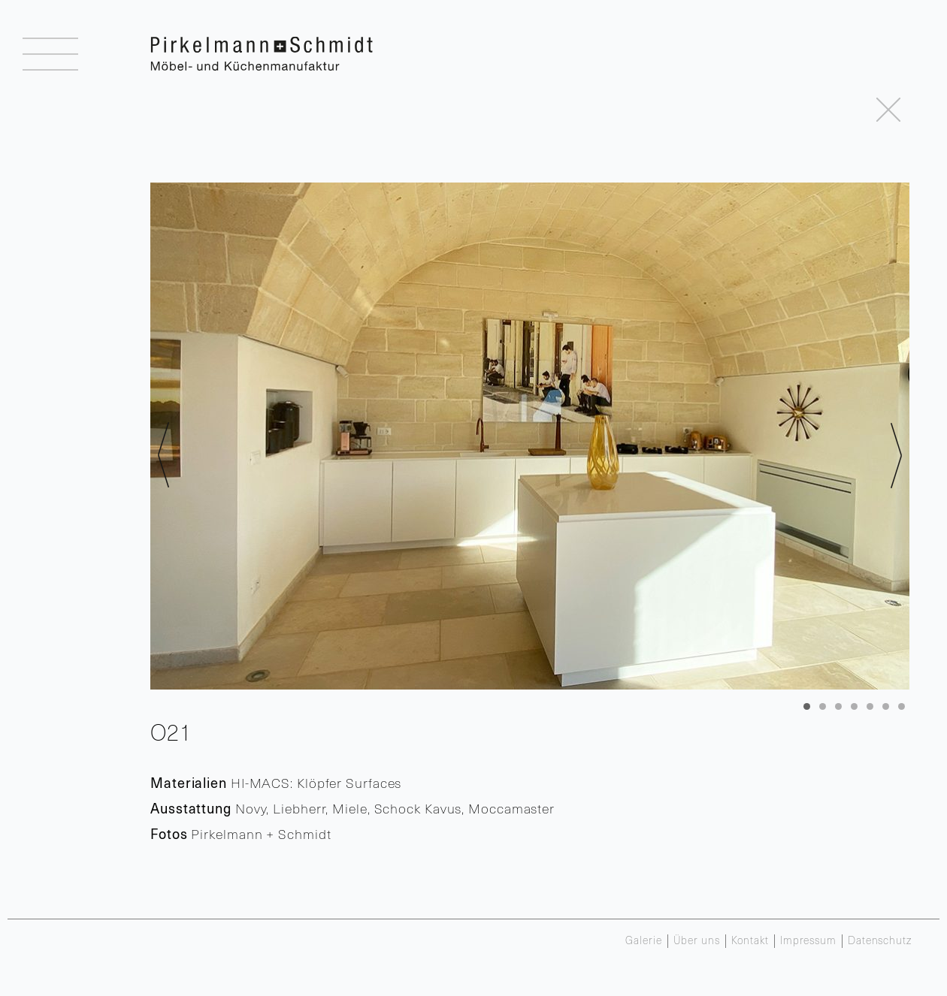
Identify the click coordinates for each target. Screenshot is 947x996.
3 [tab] (838, 706)
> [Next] (896, 455)
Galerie (643, 941)
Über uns (696, 941)
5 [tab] (870, 706)
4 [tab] (854, 706)
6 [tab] (885, 706)
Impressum (808, 941)
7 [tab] (901, 706)
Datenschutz (880, 941)
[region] (529, 436)
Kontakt (750, 941)
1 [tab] (806, 706)
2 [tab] (822, 706)
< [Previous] (163, 455)
